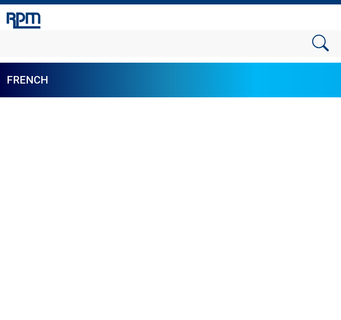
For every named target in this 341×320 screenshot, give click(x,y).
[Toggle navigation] (323, 19)
